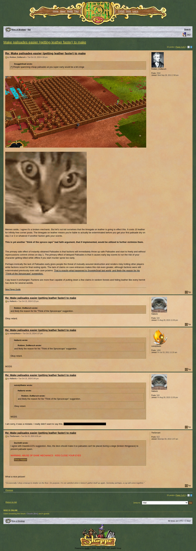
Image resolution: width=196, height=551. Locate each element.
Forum (121, 11)
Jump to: (136, 503)
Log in (135, 11)
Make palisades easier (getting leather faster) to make (44, 42)
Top (189, 292)
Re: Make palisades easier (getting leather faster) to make (45, 53)
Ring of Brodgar (18, 30)
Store (128, 11)
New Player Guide (13, 289)
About (62, 11)
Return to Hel (11, 502)
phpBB (87, 548)
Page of (180, 47)
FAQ (189, 34)
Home (55, 11)
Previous (9, 490)
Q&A (76, 11)
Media (70, 11)
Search (187, 29)
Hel (29, 30)
